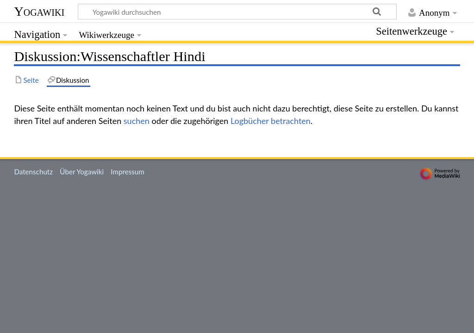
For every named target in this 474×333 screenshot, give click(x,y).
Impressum (127, 171)
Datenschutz (33, 171)
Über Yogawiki (82, 171)
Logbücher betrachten (271, 121)
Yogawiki (39, 11)
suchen (137, 121)
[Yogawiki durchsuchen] (237, 11)
